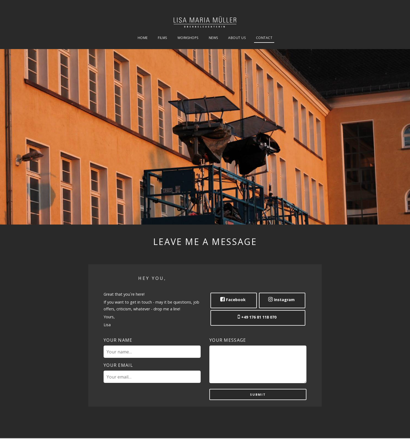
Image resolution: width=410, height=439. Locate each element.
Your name (118, 340)
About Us (237, 38)
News (213, 38)
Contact (264, 38)
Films (162, 38)
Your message (227, 340)
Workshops (187, 38)
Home (143, 38)
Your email (118, 365)
